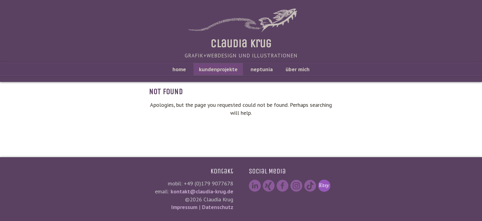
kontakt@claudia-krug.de (202, 191)
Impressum (184, 207)
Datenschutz (217, 207)
